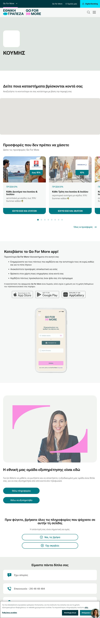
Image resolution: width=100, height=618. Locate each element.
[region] (50, 609)
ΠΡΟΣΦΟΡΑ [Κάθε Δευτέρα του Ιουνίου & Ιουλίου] (11, 187)
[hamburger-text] (94, 12)
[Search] (88, 12)
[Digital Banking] (90, 4)
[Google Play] (48, 293)
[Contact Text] (50, 588)
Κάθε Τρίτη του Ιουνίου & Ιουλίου (70, 191)
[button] (38, 219)
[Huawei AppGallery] (75, 293)
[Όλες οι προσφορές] (85, 227)
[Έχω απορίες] (50, 575)
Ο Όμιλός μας (71, 4)
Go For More (10, 3)
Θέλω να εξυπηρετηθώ (21, 500)
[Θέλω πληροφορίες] (21, 491)
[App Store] (23, 293)
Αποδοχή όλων (70, 613)
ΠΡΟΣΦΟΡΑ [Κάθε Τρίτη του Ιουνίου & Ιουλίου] (57, 187)
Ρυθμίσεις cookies (9, 612)
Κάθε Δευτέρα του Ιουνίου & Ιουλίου (22, 193)
